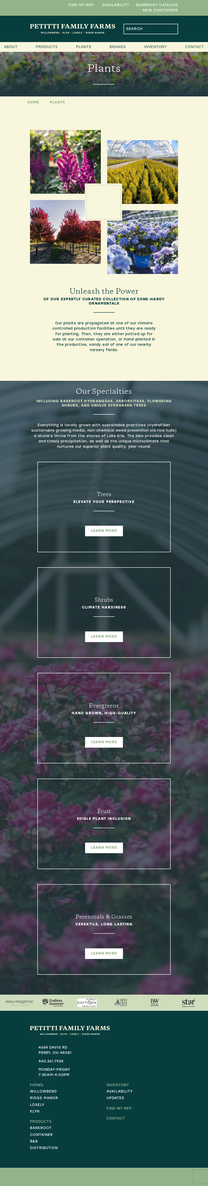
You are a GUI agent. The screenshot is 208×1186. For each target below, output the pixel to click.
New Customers (160, 10)
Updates (115, 1098)
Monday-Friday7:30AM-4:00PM (54, 1072)
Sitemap (111, 1173)
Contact (194, 47)
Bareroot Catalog (157, 5)
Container (41, 1135)
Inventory (155, 47)
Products (47, 47)
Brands (118, 47)
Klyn (35, 1112)
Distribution (44, 1149)
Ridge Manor (44, 1098)
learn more (104, 531)
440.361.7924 (51, 1061)
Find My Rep (80, 5)
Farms (36, 1085)
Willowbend (43, 1092)
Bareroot (41, 1129)
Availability (116, 5)
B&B (34, 1142)
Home (33, 102)
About (10, 47)
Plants (83, 47)
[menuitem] (54, 1092)
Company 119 (147, 1173)
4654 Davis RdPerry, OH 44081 (54, 1050)
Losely (37, 1105)
